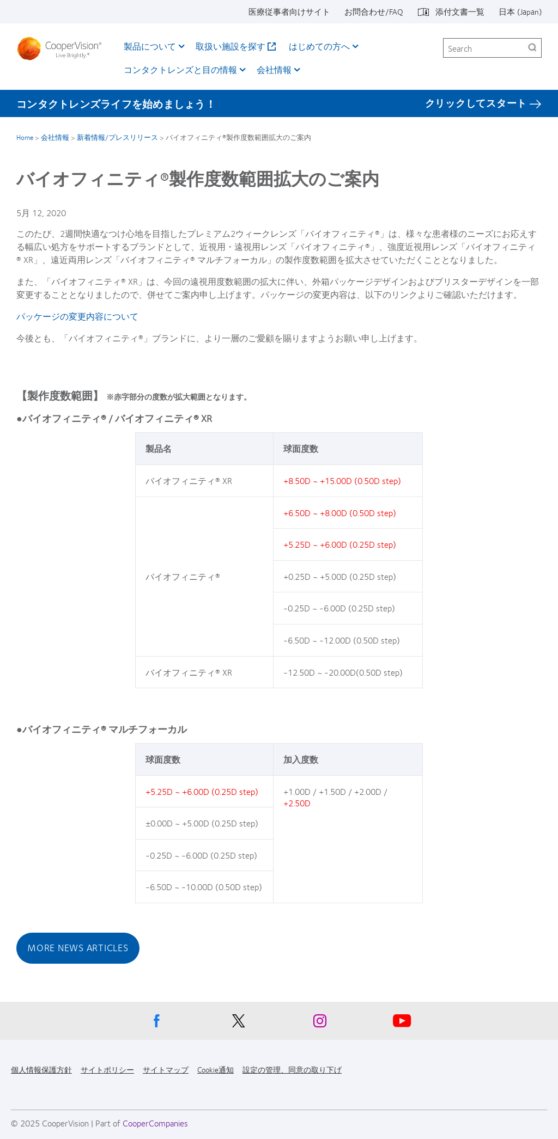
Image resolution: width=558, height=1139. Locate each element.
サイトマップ (166, 1069)
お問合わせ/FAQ (373, 11)
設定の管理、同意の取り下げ (292, 1069)
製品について (150, 46)
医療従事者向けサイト (289, 11)
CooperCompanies (155, 1123)
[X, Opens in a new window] (238, 1023)
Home (24, 137)
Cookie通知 (215, 1069)
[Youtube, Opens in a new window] (401, 1023)
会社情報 (274, 69)
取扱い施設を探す (230, 46)
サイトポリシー (107, 1069)
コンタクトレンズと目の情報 (180, 69)
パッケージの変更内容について (77, 316)
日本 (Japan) (520, 11)
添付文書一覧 (459, 11)
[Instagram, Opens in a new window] (319, 1023)
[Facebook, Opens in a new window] (156, 1023)
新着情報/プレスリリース (117, 137)
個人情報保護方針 (41, 1069)
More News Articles (78, 947)
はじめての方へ (319, 46)
